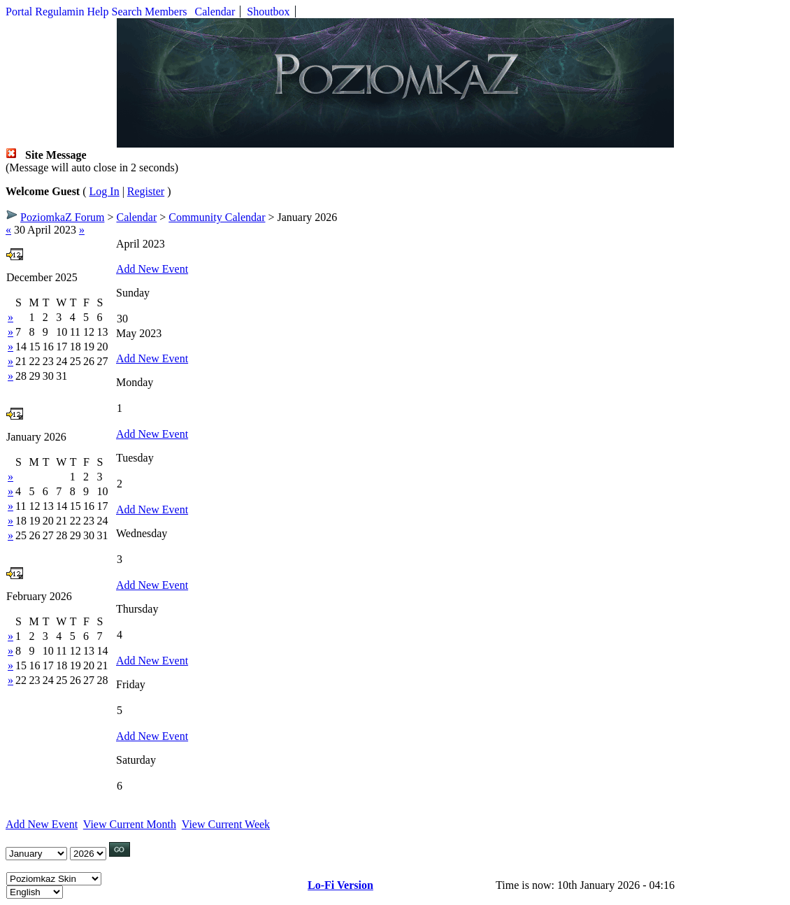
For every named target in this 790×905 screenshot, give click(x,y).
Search (127, 11)
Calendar (215, 11)
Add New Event (152, 269)
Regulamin (59, 11)
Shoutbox (268, 11)
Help (97, 11)
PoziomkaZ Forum (62, 217)
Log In (104, 191)
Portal (19, 11)
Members (166, 11)
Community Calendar (216, 217)
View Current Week (226, 824)
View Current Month (129, 824)
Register (145, 191)
